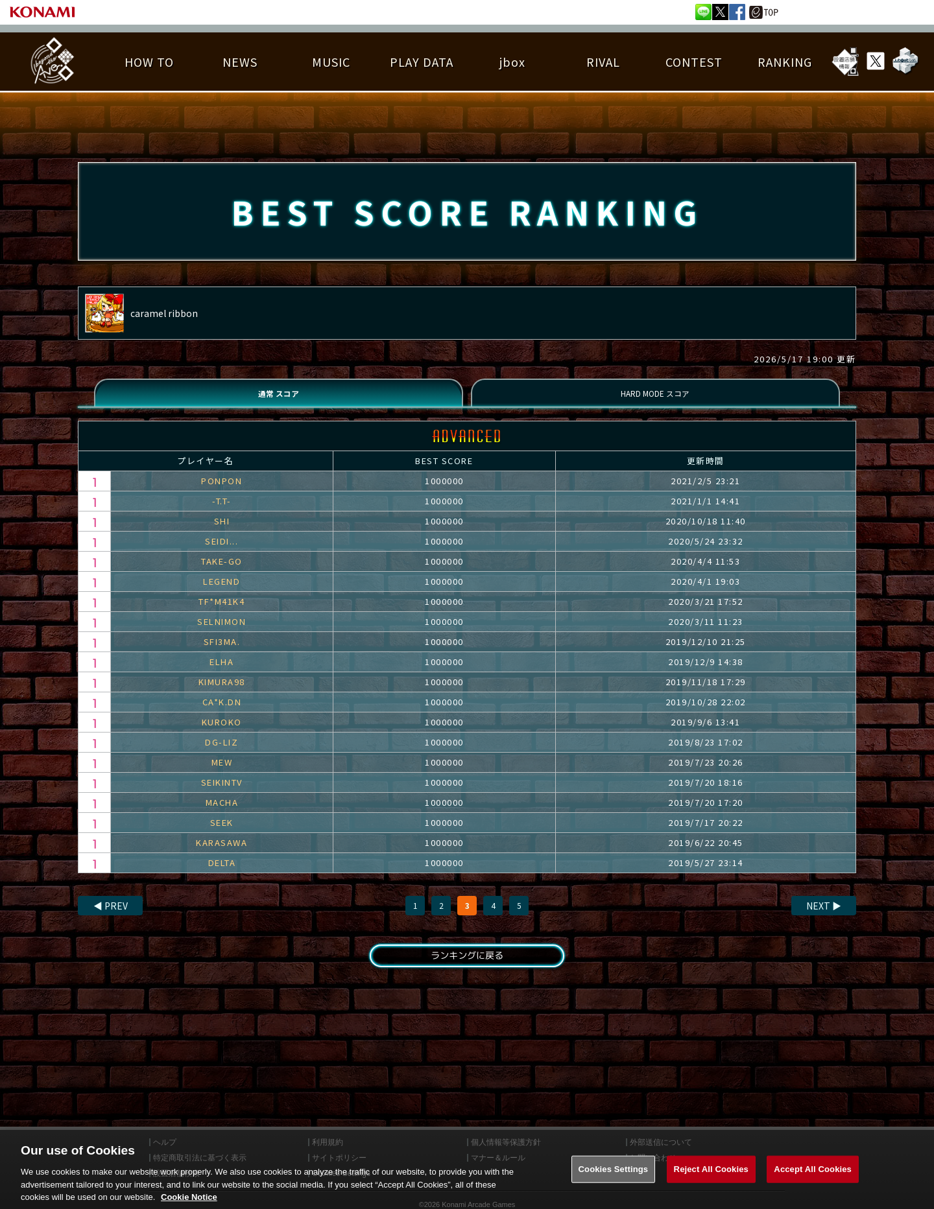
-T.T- (222, 512)
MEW (222, 773)
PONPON (221, 492)
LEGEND (221, 592)
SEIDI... (221, 552)
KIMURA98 (221, 693)
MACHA (222, 813)
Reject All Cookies (711, 1181)
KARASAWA (221, 853)
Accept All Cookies (813, 1181)
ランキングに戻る (467, 968)
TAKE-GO (222, 572)
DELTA (222, 873)
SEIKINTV (222, 793)
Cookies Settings (614, 1181)
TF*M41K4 (221, 612)
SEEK (222, 833)
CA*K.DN (222, 713)
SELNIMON (221, 632)
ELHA (222, 672)
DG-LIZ (221, 753)
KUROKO (222, 733)
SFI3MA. (222, 652)
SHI (222, 532)
